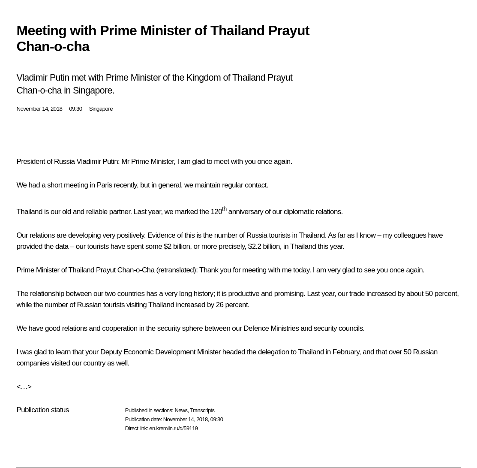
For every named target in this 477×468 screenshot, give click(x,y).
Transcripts (202, 410)
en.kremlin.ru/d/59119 (173, 428)
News (180, 410)
